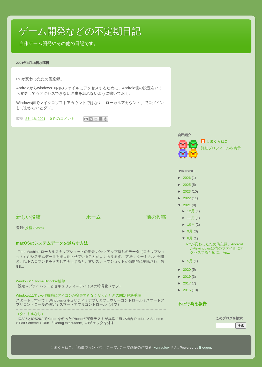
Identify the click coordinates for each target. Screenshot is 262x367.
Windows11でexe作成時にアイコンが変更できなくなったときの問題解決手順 (78, 295)
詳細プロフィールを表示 (221, 148)
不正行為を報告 (192, 304)
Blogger (205, 347)
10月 (191, 224)
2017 (187, 283)
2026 (187, 178)
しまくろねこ (217, 141)
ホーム (93, 217)
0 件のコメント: (63, 119)
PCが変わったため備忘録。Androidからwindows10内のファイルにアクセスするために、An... (215, 248)
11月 (191, 218)
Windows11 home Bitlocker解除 (40, 281)
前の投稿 (156, 217)
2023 (187, 191)
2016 (187, 290)
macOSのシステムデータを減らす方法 (52, 243)
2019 (187, 276)
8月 (190, 238)
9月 (190, 231)
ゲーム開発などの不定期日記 (80, 31)
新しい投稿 (28, 217)
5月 (190, 261)
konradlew (162, 347)
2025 (187, 185)
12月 (191, 211)
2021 (187, 205)
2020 (187, 269)
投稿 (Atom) (34, 228)
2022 (187, 198)
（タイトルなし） (30, 314)
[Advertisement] (91, 170)
